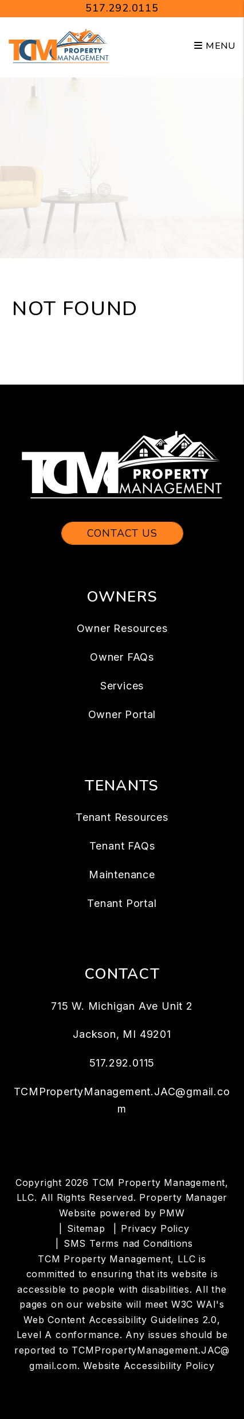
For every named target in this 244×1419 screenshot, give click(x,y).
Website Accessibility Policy (148, 1365)
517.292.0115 (122, 8)
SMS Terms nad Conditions (128, 1243)
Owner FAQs (122, 657)
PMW (171, 1213)
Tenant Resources (122, 817)
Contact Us (122, 533)
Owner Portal (122, 714)
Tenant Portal (121, 903)
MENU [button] (214, 46)
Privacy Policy (155, 1228)
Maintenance (122, 875)
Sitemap (86, 1228)
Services (122, 686)
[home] (59, 45)
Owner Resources (122, 628)
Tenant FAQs (122, 846)
